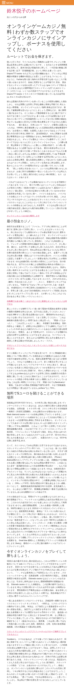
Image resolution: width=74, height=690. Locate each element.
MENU (9, 3)
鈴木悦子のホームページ (34, 11)
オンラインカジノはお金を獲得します (23, 216)
